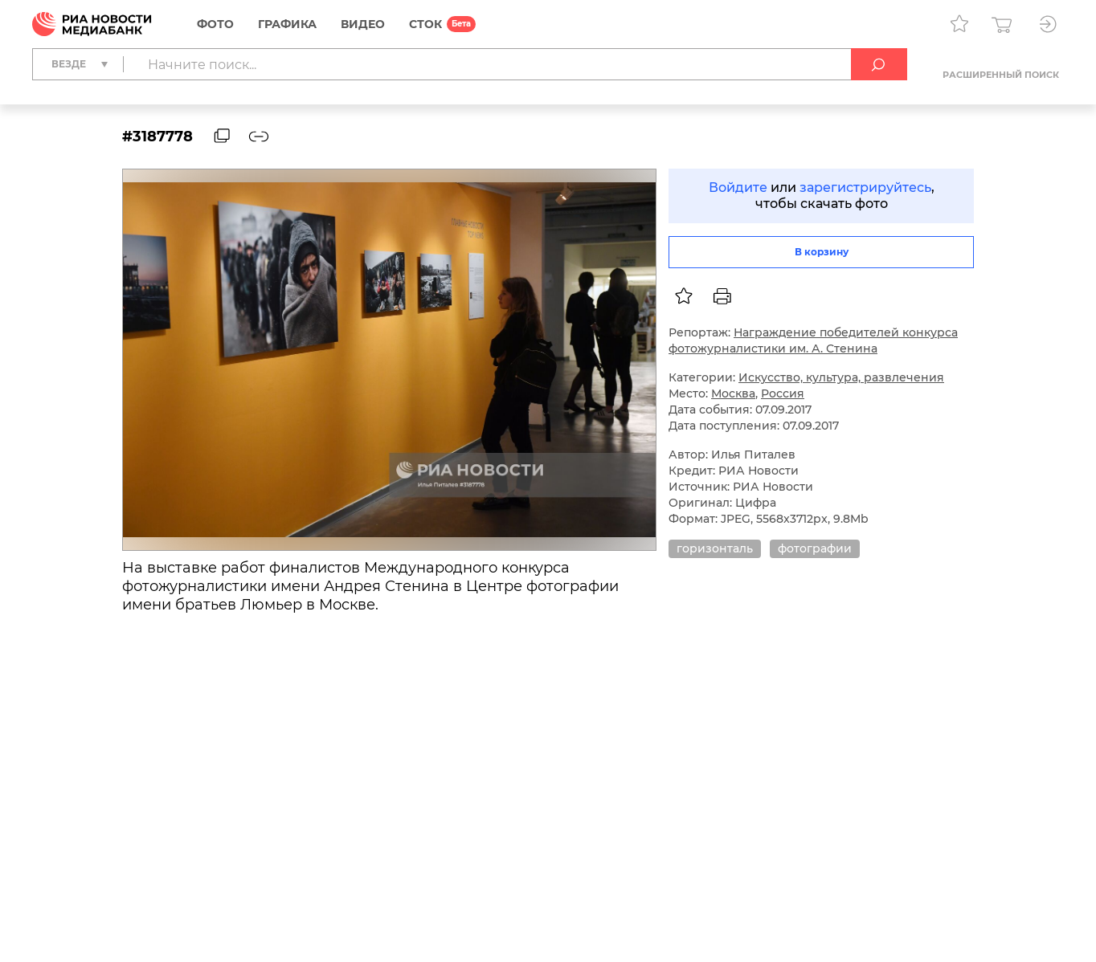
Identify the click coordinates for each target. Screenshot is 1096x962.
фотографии (815, 548)
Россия (782, 393)
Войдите (738, 187)
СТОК (425, 24)
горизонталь (715, 548)
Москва (733, 393)
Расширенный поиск (1001, 74)
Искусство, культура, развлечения (841, 377)
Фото (215, 24)
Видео (363, 24)
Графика (287, 24)
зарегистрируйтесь (865, 187)
